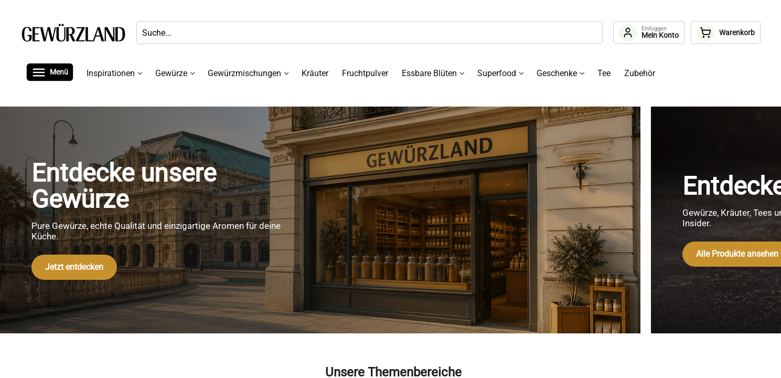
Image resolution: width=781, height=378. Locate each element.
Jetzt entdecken (74, 267)
